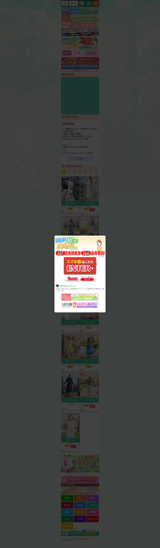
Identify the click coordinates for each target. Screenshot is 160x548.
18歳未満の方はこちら (68, 286)
